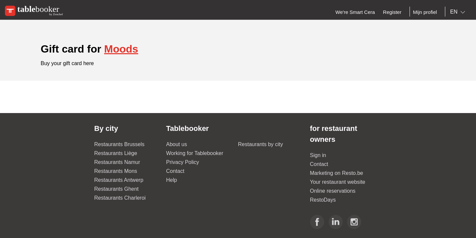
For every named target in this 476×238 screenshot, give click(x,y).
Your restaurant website (338, 182)
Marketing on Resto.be (336, 173)
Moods (121, 49)
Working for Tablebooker (194, 153)
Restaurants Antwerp (118, 180)
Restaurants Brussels (119, 144)
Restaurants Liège (115, 153)
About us (176, 144)
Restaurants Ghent (116, 189)
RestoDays (323, 200)
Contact (175, 171)
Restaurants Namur (117, 162)
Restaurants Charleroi (120, 198)
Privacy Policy (182, 162)
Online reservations (333, 191)
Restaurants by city (260, 144)
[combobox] (459, 12)
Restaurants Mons (115, 171)
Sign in (318, 155)
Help (171, 180)
